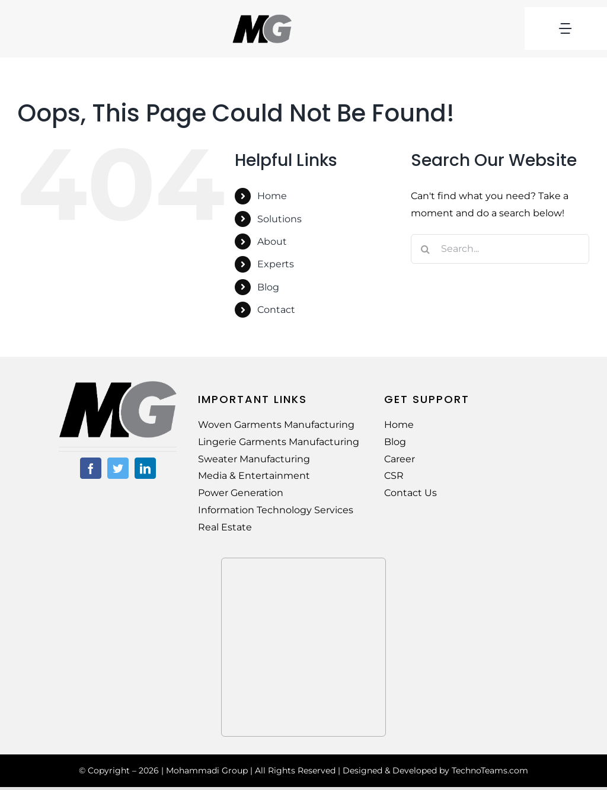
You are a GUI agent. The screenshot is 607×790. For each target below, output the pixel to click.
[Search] (425, 249)
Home (272, 196)
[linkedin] (145, 468)
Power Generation (240, 492)
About (272, 241)
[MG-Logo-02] (118, 385)
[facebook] (90, 468)
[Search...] (500, 249)
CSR (394, 475)
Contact (276, 309)
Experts (275, 264)
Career (399, 459)
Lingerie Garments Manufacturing (278, 441)
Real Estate (225, 527)
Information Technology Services (275, 510)
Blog (268, 287)
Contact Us (410, 492)
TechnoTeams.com (490, 770)
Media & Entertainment (254, 475)
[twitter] (118, 468)
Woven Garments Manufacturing (276, 424)
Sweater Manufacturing (254, 459)
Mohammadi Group (207, 770)
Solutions (279, 219)
